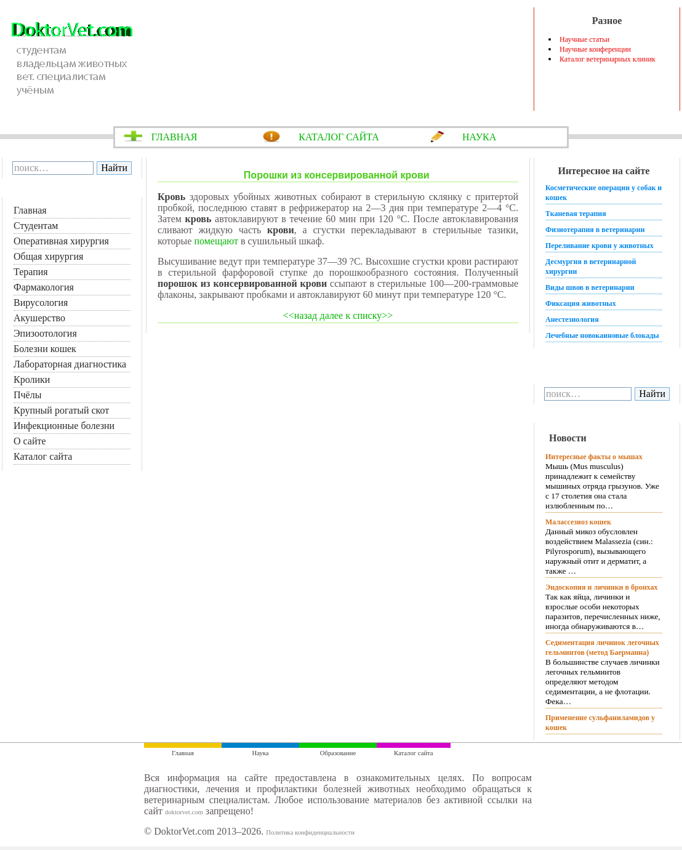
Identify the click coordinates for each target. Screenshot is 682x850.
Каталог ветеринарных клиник (608, 59)
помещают (216, 241)
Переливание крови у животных (599, 245)
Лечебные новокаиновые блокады (602, 335)
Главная (30, 210)
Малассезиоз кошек (578, 522)
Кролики (32, 379)
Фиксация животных (580, 303)
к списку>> (369, 315)
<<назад (300, 315)
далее (331, 315)
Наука (260, 753)
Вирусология (41, 302)
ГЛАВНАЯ (174, 137)
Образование (338, 753)
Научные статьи (584, 39)
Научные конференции (595, 49)
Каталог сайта (43, 456)
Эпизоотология (45, 333)
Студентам (36, 225)
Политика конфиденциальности (310, 832)
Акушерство (39, 318)
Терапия (31, 272)
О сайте (30, 441)
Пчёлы (27, 395)
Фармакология (44, 287)
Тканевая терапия (575, 213)
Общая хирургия (48, 256)
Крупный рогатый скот (61, 410)
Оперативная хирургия (61, 241)
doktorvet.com (184, 812)
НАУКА (479, 137)
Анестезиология (572, 319)
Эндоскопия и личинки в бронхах (601, 587)
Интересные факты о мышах (594, 456)
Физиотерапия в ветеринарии (594, 229)
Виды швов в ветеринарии (590, 287)
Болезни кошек (45, 348)
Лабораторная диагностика (70, 364)
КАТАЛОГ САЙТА (339, 137)
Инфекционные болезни (64, 425)
